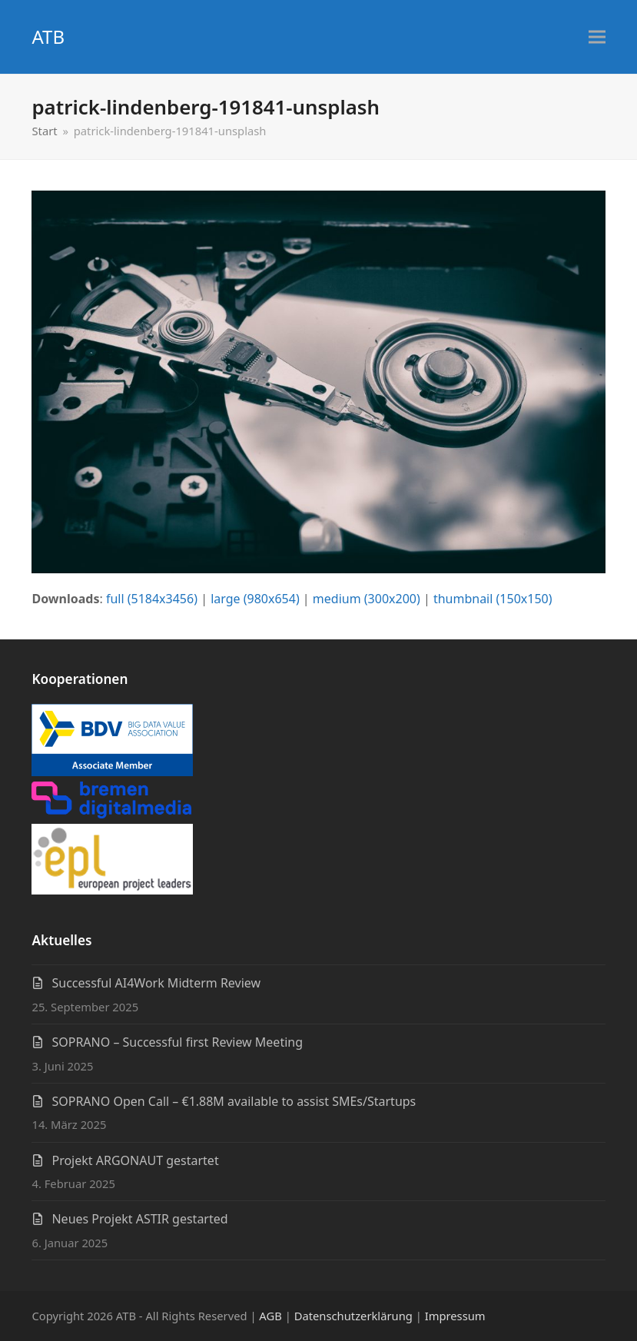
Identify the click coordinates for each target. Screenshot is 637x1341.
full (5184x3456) (151, 598)
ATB (48, 36)
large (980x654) (255, 598)
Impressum (455, 1315)
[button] (597, 37)
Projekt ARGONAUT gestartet (134, 1160)
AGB (270, 1315)
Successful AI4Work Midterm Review (155, 982)
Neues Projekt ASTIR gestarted (139, 1218)
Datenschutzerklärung (353, 1315)
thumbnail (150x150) (492, 598)
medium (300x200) (366, 598)
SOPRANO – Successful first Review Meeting (177, 1042)
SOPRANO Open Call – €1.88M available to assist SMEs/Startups (233, 1101)
